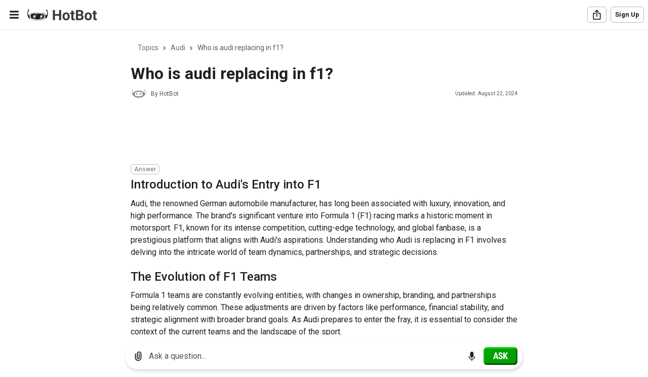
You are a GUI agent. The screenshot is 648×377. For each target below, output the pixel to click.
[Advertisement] (315, 133)
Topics (148, 48)
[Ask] (500, 355)
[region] (324, 182)
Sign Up (627, 14)
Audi (178, 48)
